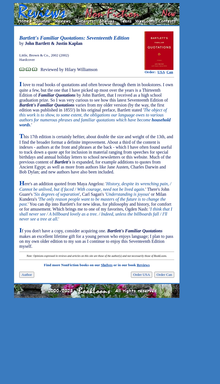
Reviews (143, 265)
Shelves (106, 265)
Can (170, 72)
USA (161, 72)
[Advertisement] (197, 85)
